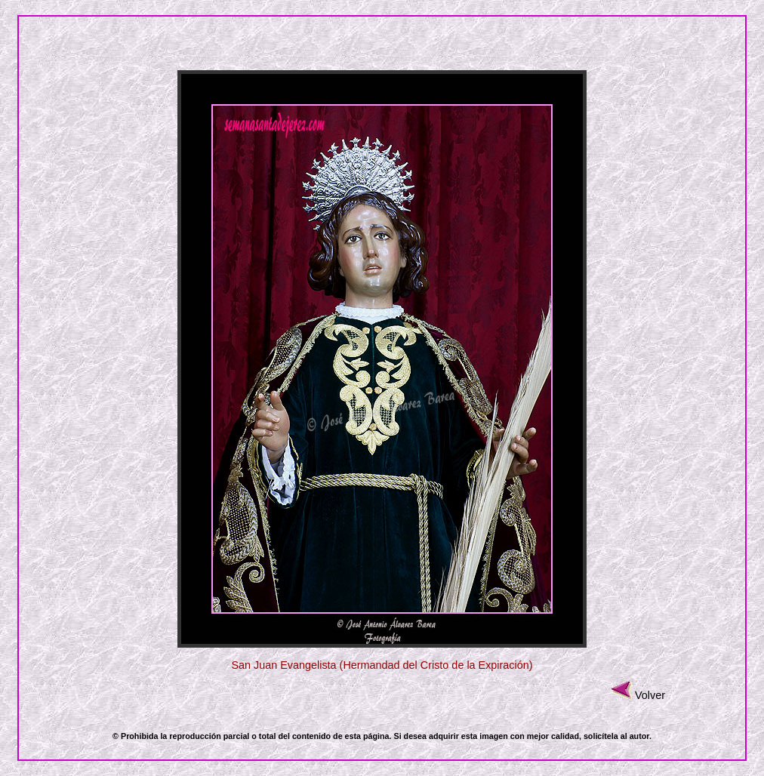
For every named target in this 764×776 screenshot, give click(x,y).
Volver (650, 695)
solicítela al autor (616, 736)
